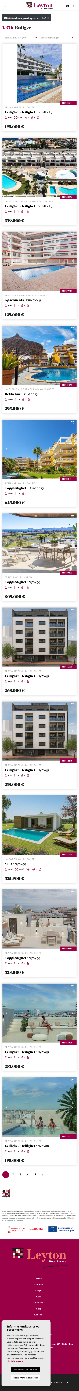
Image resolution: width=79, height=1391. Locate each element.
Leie (38, 1296)
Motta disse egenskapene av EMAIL (26, 18)
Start (39, 1278)
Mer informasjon (15, 1361)
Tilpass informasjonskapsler (25, 1377)
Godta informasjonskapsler (25, 1369)
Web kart (59, 1382)
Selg (38, 1308)
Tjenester (39, 1302)
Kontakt (39, 1314)
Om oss (38, 1284)
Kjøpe (38, 1290)
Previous (6, 73)
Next (73, 73)
